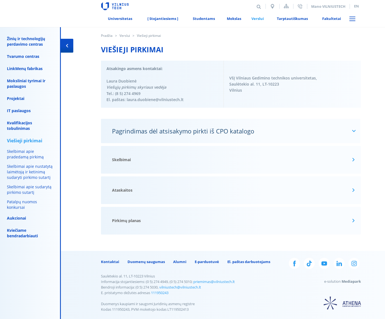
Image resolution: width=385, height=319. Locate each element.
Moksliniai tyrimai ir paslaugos (26, 83)
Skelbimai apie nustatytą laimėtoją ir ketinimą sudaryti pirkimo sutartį (30, 172)
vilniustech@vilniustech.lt (180, 287)
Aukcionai (16, 218)
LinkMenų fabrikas (25, 68)
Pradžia (107, 35)
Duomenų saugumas (146, 261)
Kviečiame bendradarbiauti (22, 233)
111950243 (159, 292)
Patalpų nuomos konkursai (22, 204)
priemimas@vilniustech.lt (214, 281)
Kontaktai (110, 261)
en (356, 6)
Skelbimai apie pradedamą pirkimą (25, 154)
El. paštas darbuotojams (248, 261)
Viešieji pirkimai (24, 141)
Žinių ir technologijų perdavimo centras (26, 41)
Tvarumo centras (23, 56)
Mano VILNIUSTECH (328, 6)
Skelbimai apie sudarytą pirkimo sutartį (29, 189)
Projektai (15, 98)
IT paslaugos (19, 110)
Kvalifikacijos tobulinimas (19, 125)
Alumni (179, 261)
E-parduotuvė (207, 261)
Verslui (124, 35)
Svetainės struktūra (286, 6)
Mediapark (351, 281)
